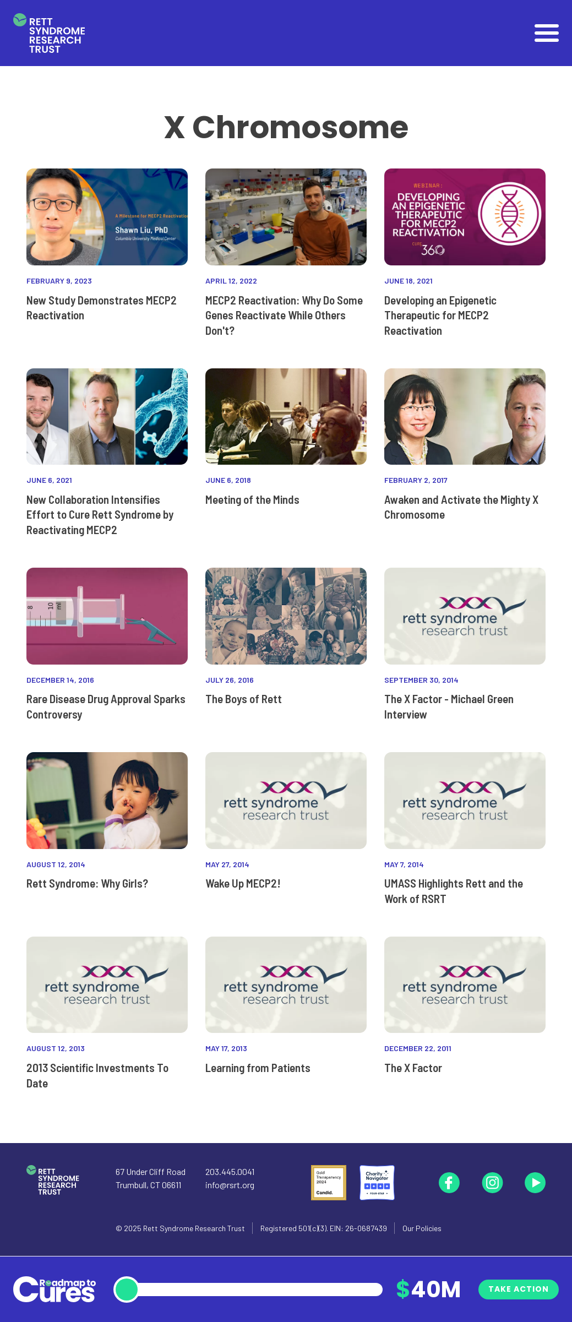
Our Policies (422, 1228)
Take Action (518, 1288)
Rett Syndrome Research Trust (194, 1228)
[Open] (547, 33)
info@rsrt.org (229, 1184)
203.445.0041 (229, 1171)
